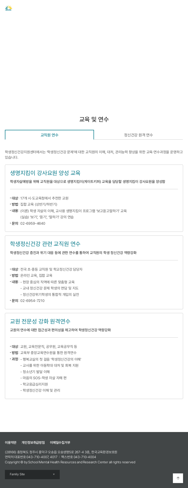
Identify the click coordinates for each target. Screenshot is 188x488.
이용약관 (10, 442)
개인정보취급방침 (33, 442)
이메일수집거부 (60, 442)
